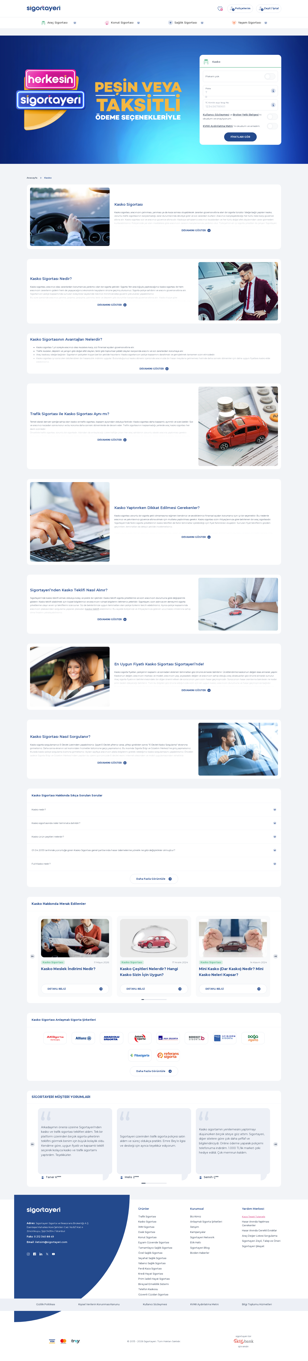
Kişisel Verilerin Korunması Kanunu (99, 1304)
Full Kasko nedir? (41, 863)
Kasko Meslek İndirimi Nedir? (68, 969)
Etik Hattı (195, 1242)
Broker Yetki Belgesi (246, 114)
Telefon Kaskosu (148, 1289)
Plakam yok (212, 76)
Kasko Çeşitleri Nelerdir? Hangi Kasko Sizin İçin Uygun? (149, 972)
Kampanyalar (198, 1232)
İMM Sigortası (146, 1226)
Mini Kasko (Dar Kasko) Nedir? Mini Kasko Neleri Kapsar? (231, 972)
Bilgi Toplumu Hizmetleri (257, 1304)
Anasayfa (32, 177)
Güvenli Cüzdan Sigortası (153, 1294)
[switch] (269, 76)
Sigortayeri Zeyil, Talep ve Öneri (261, 1240)
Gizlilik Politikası (45, 1304)
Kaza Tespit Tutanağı (253, 1216)
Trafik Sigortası (147, 1216)
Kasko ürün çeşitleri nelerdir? (48, 836)
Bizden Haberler (199, 1252)
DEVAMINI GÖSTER (196, 230)
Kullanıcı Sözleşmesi (216, 114)
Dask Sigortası (146, 1232)
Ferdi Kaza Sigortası (150, 1268)
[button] (58, 22)
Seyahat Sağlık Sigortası (152, 1258)
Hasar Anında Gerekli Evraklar (259, 1230)
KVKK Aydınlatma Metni (218, 126)
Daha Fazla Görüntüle (154, 878)
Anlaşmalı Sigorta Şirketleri (206, 1221)
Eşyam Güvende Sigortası (153, 1242)
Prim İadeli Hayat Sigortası (154, 1278)
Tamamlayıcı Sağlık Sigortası (155, 1247)
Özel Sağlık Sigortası (150, 1252)
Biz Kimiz (195, 1216)
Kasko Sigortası (147, 1221)
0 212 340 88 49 (44, 1236)
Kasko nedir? (39, 809)
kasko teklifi (92, 609)
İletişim (194, 1226)
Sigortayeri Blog (200, 1247)
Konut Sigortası (147, 1237)
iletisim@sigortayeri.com (51, 1242)
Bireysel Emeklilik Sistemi (153, 1284)
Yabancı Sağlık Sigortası (152, 1263)
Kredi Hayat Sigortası (150, 1273)
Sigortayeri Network (202, 1237)
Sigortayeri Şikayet (253, 1246)
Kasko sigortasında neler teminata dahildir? (56, 823)
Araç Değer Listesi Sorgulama (259, 1235)
